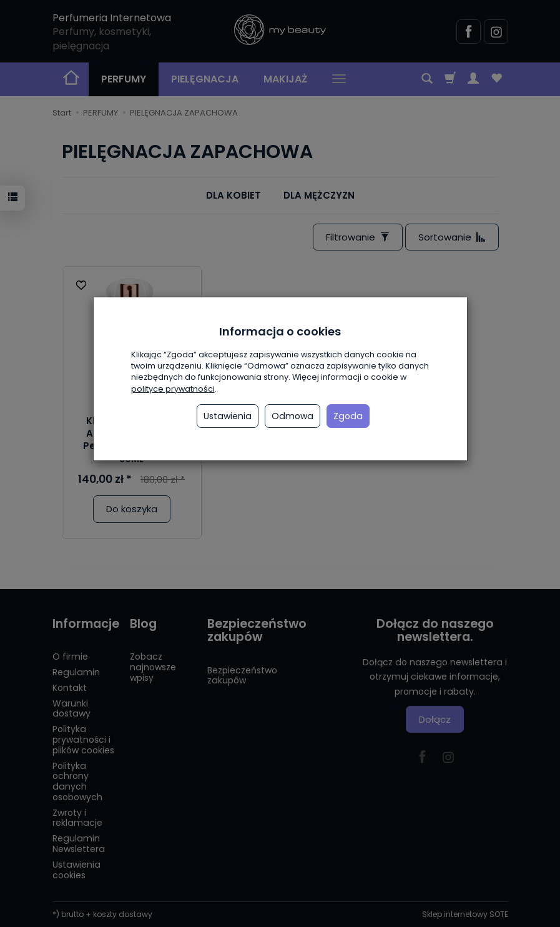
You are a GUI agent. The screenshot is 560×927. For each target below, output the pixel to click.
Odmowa (292, 416)
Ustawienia (228, 416)
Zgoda (348, 416)
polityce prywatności (173, 389)
